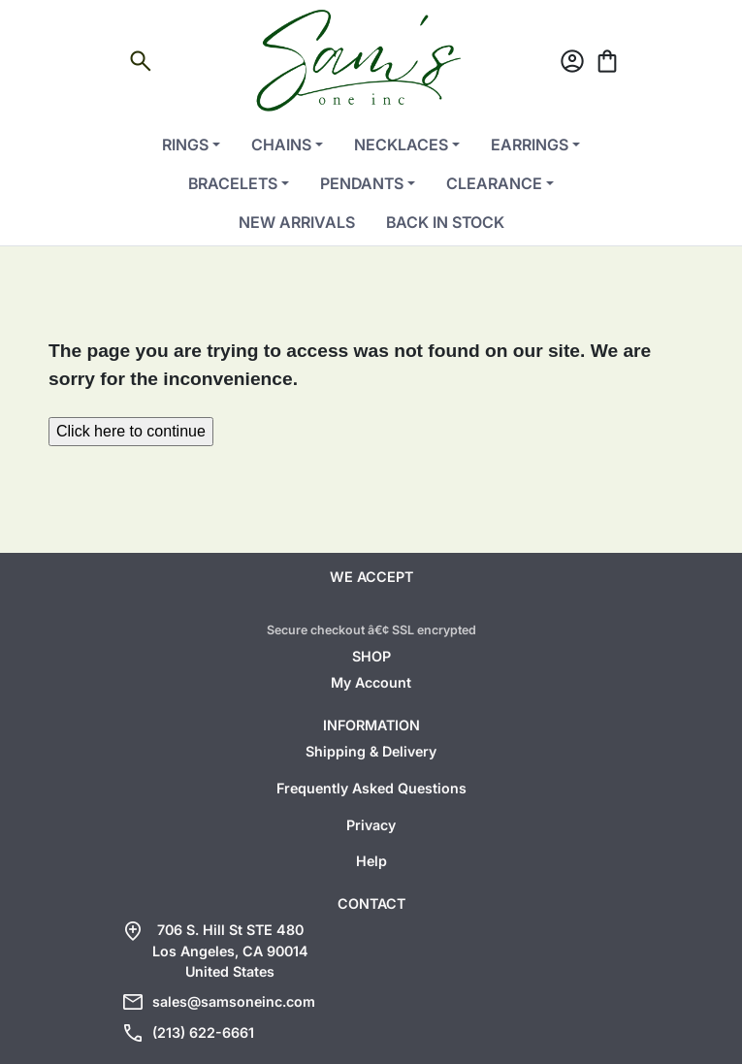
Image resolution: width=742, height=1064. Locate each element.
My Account (371, 682)
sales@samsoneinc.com (233, 1001)
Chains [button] (281, 144)
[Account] (572, 64)
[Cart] (607, 64)
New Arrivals (297, 222)
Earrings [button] (529, 144)
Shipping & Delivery (371, 751)
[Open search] (140, 64)
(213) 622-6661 (203, 1032)
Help (371, 861)
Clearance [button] (494, 183)
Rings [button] (185, 144)
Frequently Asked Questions (371, 788)
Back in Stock (445, 222)
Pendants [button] (361, 183)
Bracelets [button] (232, 183)
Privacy (371, 825)
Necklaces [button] (401, 144)
